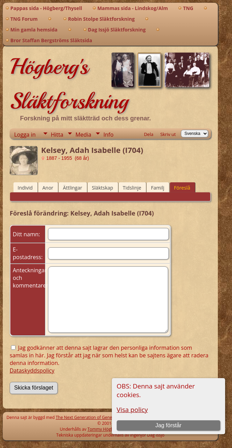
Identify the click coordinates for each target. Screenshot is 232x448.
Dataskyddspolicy (32, 370)
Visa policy (132, 409)
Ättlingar (72, 187)
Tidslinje (132, 187)
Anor (48, 187)
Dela (148, 134)
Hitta (57, 134)
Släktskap (102, 187)
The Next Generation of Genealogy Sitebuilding (101, 417)
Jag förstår (168, 425)
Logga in (25, 134)
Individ (25, 187)
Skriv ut (168, 134)
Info (108, 134)
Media (83, 134)
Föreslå (182, 187)
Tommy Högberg (103, 429)
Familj (157, 187)
